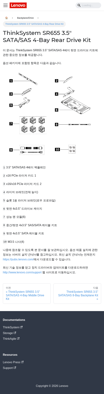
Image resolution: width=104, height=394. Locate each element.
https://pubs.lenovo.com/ (18, 259)
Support (9, 367)
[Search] (88, 5)
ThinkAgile (11, 338)
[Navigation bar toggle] (5, 5)
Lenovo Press (13, 362)
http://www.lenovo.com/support (22, 272)
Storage (9, 333)
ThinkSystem (13, 327)
